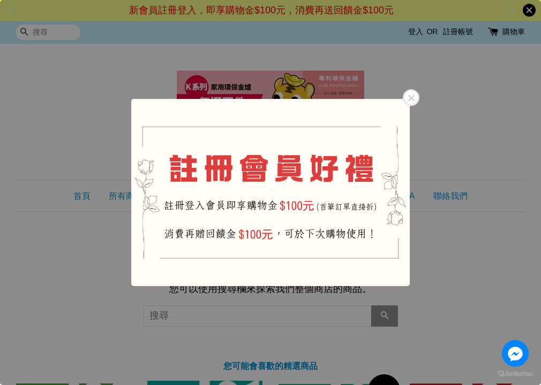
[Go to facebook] (515, 353)
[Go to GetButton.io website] (515, 374)
